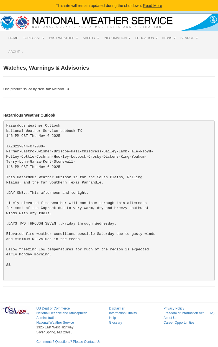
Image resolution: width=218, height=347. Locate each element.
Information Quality (123, 313)
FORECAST (33, 38)
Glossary (115, 323)
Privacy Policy (173, 308)
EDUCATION (146, 38)
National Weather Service (55, 323)
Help (112, 318)
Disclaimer (116, 308)
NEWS (169, 38)
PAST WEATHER (63, 38)
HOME (13, 38)
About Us (170, 318)
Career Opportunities (178, 323)
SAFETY (91, 38)
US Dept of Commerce (53, 308)
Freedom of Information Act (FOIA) (188, 313)
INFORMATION (117, 38)
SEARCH (189, 38)
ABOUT (15, 52)
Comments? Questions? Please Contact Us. (68, 342)
